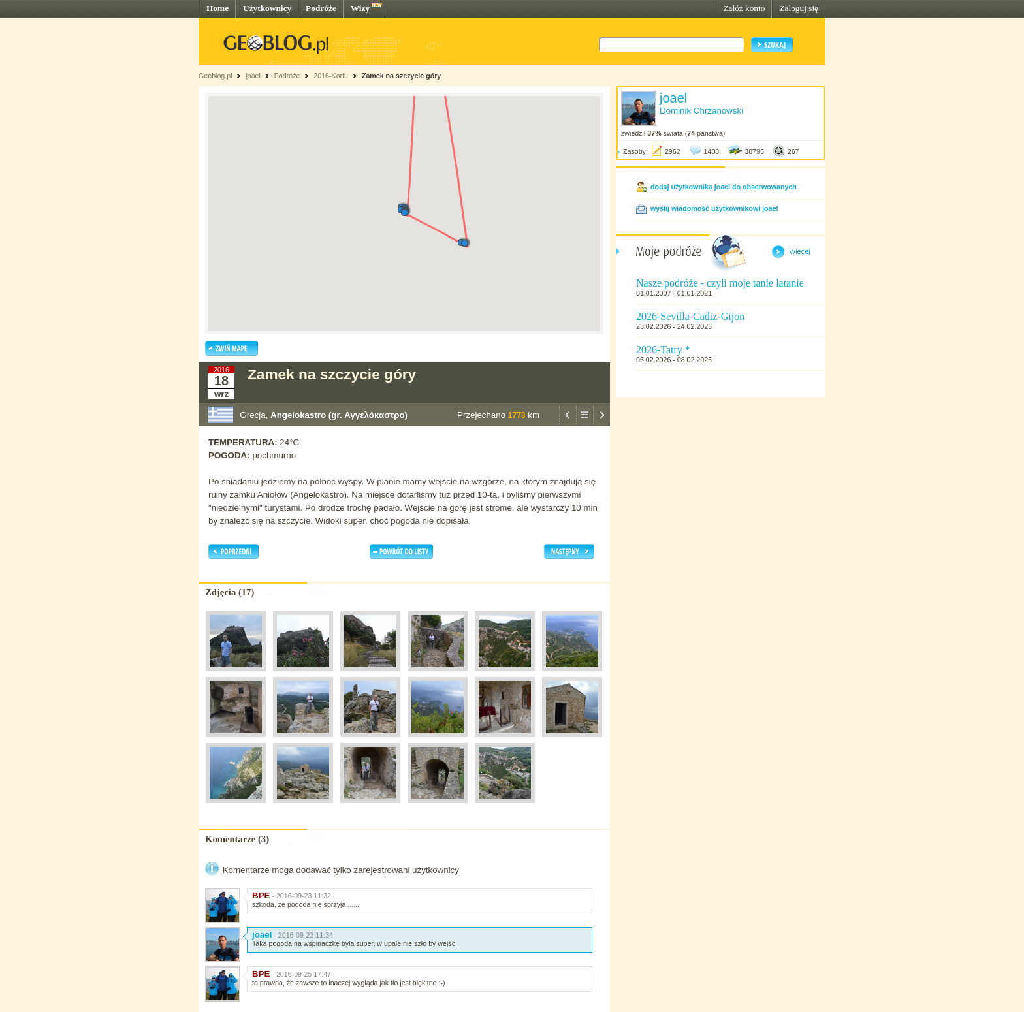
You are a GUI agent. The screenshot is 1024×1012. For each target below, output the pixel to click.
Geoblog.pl (215, 76)
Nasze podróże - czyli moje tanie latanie (720, 283)
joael (253, 76)
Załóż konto (744, 8)
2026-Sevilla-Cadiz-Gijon (690, 316)
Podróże (321, 8)
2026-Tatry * (663, 349)
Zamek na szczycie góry (401, 76)
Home (217, 8)
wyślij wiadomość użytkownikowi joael (714, 208)
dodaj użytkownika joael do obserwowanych (723, 187)
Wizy (360, 8)
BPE (261, 895)
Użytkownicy (267, 8)
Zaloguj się (798, 8)
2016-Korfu (330, 76)
